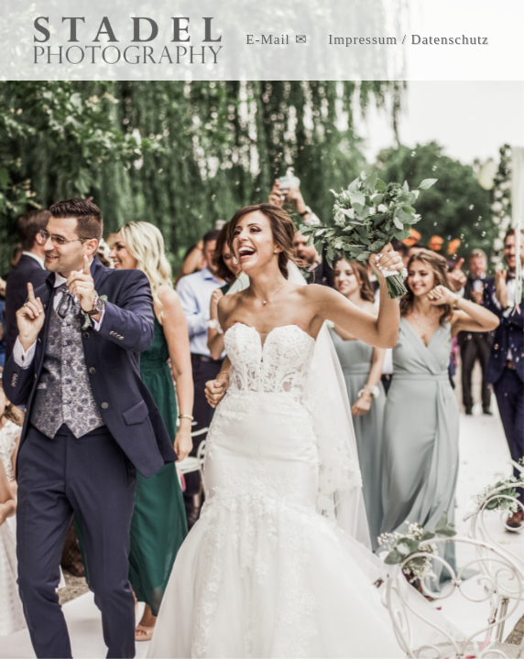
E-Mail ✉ (276, 39)
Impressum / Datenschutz (408, 39)
